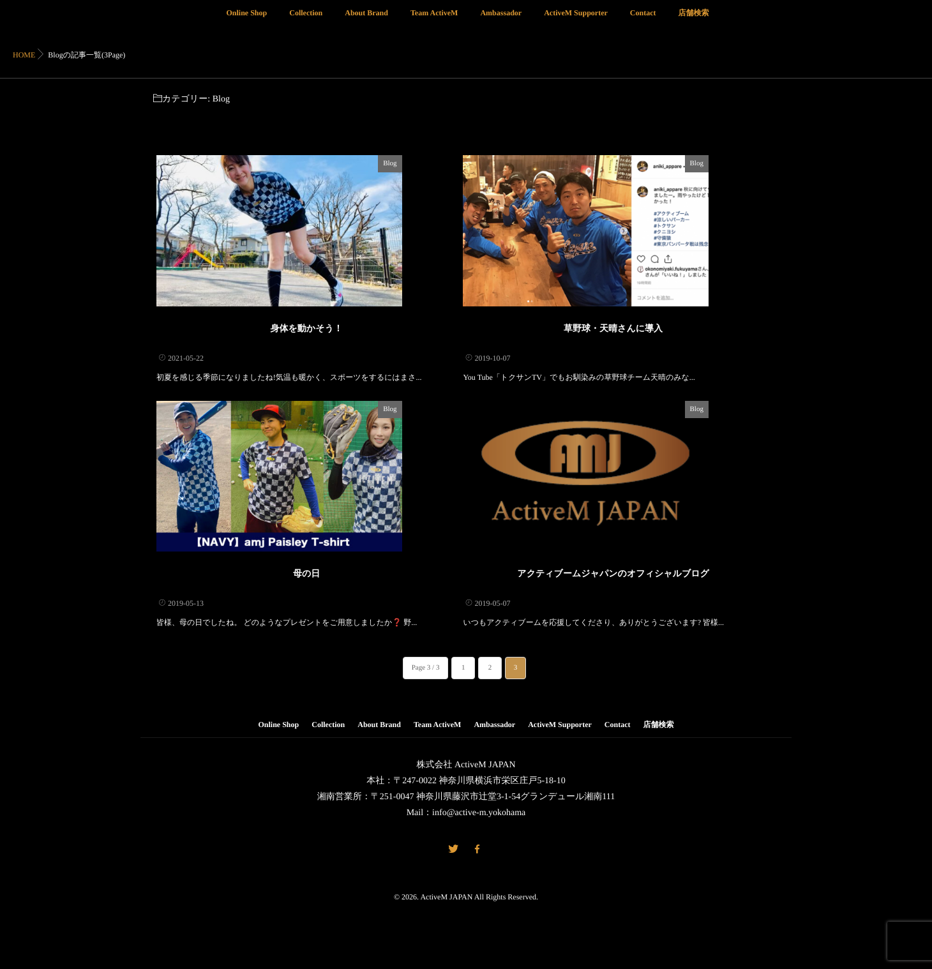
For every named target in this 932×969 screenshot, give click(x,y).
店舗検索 (693, 20)
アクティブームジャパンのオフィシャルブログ (613, 642)
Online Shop (247, 20)
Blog (444, 163)
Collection (305, 20)
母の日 (306, 642)
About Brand (366, 20)
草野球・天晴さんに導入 (613, 362)
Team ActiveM (434, 20)
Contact (643, 20)
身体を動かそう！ (307, 362)
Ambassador (501, 20)
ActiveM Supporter (576, 20)
